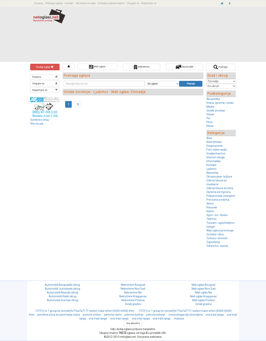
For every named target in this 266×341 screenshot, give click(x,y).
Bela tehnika (213, 141)
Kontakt (69, 3)
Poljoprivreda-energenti (220, 195)
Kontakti (211, 165)
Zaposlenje (213, 242)
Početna (38, 3)
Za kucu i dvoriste (217, 238)
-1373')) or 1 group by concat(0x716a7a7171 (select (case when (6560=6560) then (84, 310)
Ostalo (210, 114)
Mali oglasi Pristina (203, 300)
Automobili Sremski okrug (62, 300)
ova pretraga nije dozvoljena (186, 314)
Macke (210, 106)
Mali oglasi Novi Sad (203, 288)
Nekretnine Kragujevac (133, 296)
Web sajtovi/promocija (220, 230)
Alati (209, 138)
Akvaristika (213, 99)
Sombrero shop (39, 119)
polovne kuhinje (134, 314)
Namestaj (212, 172)
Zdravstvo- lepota (217, 245)
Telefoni (211, 218)
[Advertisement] (159, 35)
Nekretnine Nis (133, 292)
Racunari (211, 207)
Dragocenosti (214, 145)
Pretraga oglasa (54, 3)
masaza (179, 318)
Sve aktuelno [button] (133, 323)
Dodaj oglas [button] (45, 67)
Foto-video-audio (216, 149)
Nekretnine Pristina (133, 300)
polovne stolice (92, 314)
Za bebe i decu (215, 234)
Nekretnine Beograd (133, 284)
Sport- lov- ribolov (217, 215)
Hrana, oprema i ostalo (220, 102)
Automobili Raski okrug (62, 296)
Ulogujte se (133, 3)
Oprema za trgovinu (218, 192)
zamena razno (113, 314)
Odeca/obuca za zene (219, 188)
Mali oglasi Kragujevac (203, 296)
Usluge (210, 226)
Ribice (210, 125)
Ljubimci (211, 168)
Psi (208, 118)
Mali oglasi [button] (97, 67)
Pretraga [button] (221, 67)
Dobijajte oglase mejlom (111, 3)
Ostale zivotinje (215, 110)
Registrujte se (148, 3)
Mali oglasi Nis (203, 292)
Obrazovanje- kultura (219, 176)
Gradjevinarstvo (215, 153)
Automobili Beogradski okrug (62, 284)
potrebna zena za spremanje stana (58, 314)
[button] (68, 67)
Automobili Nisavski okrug (62, 292)
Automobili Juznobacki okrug (62, 288)
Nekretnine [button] (142, 67)
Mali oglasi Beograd (203, 284)
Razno (210, 211)
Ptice (209, 122)
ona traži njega (162, 318)
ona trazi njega (215, 314)
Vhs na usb (36, 123)
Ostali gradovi (133, 304)
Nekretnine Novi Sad (133, 288)
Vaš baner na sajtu (85, 3)
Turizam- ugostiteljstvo (220, 222)
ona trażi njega (141, 318)
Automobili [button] (184, 67)
